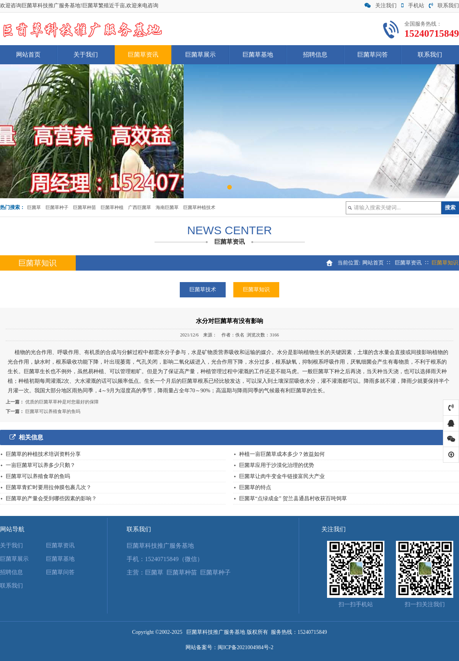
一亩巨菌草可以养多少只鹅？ (40, 465)
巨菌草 (34, 207)
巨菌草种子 (57, 207)
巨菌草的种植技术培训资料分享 (43, 454)
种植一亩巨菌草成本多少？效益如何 (282, 454)
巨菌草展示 (200, 54)
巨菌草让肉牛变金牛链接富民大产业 (282, 476)
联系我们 (444, 5)
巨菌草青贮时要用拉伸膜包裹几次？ (48, 487)
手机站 (412, 5)
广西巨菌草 (139, 207)
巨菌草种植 (112, 207)
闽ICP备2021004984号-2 (245, 647)
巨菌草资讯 (143, 54)
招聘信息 (315, 54)
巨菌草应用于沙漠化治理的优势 (276, 465)
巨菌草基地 (258, 54)
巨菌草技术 (202, 289)
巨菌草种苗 (84, 207)
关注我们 (381, 5)
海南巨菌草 (167, 207)
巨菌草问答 (372, 54)
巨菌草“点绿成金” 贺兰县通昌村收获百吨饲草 (293, 498)
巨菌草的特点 (255, 487)
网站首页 (28, 54)
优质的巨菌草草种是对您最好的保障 (62, 402)
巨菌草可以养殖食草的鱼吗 (52, 411)
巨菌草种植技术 (199, 207)
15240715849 (312, 632)
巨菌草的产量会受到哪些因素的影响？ (51, 498)
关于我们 (85, 54)
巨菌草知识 (256, 289)
